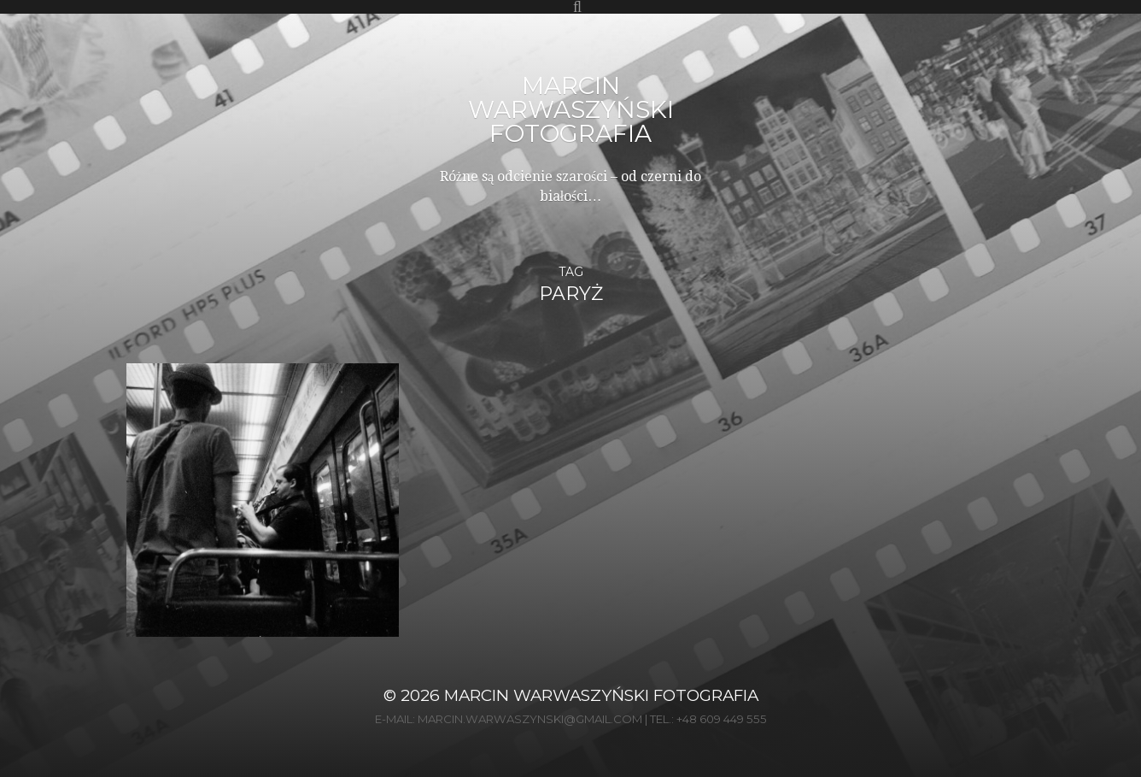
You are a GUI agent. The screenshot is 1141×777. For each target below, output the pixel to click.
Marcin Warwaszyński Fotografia (571, 109)
